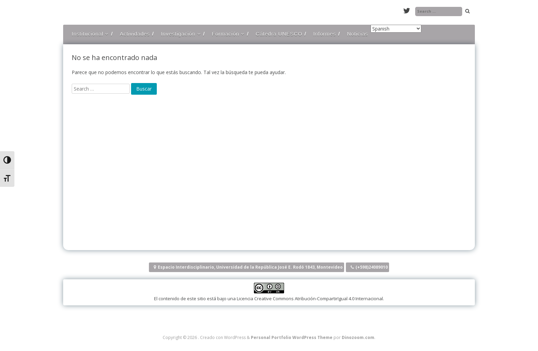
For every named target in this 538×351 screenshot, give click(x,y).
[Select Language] (396, 29)
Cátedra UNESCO (279, 34)
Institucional (87, 34)
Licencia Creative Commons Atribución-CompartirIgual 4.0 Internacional (310, 298)
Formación (225, 34)
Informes (324, 34)
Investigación (178, 34)
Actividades (135, 34)
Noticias (357, 34)
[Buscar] (144, 89)
